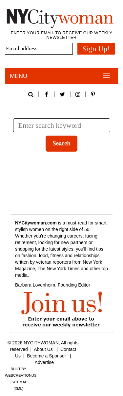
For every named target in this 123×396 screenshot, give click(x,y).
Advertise (44, 362)
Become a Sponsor (46, 355)
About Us (43, 349)
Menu (18, 76)
